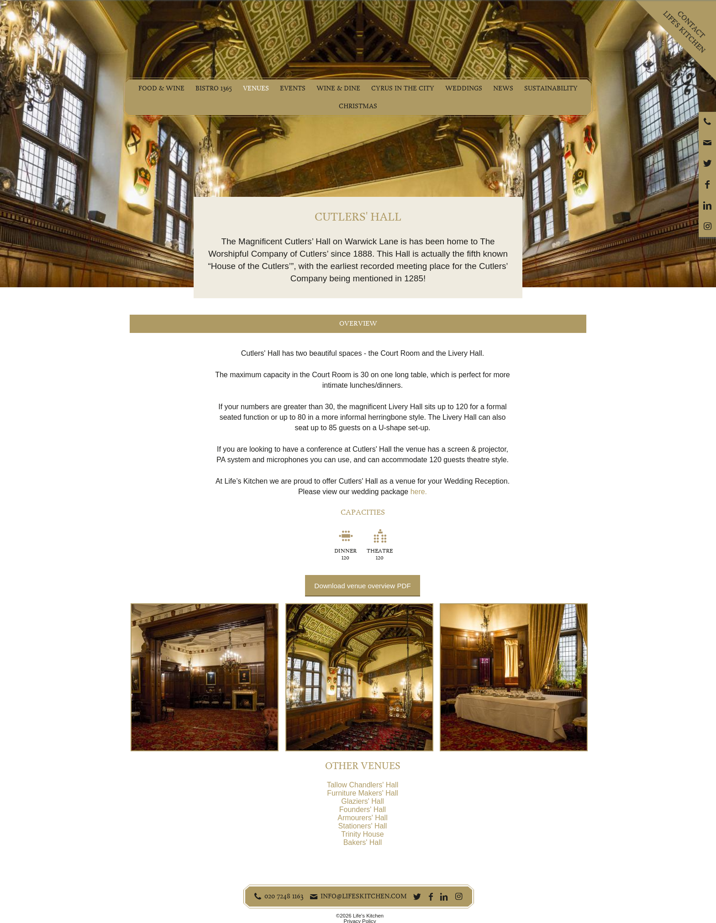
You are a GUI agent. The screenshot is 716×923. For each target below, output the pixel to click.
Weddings (463, 88)
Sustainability (551, 88)
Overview (358, 323)
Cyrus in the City (402, 88)
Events (292, 88)
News (503, 88)
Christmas (358, 106)
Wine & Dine (338, 88)
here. (419, 492)
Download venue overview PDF (362, 586)
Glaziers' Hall (362, 801)
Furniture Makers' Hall (362, 793)
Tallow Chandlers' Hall (362, 785)
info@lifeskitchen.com (364, 896)
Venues (256, 88)
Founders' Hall (362, 809)
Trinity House (362, 834)
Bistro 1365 (213, 88)
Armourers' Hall (362, 818)
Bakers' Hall (362, 842)
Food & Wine (161, 88)
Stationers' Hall (362, 826)
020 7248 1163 (284, 896)
